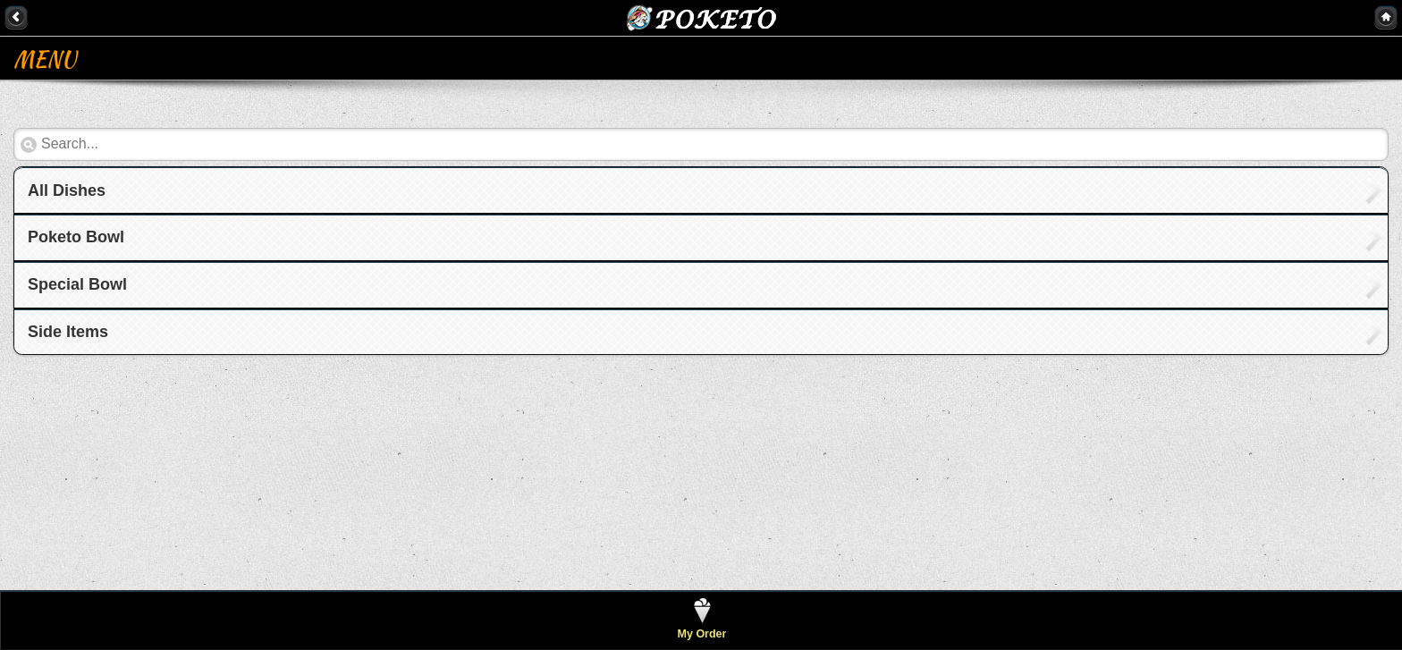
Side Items (68, 332)
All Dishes (67, 190)
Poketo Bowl (76, 237)
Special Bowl (77, 284)
